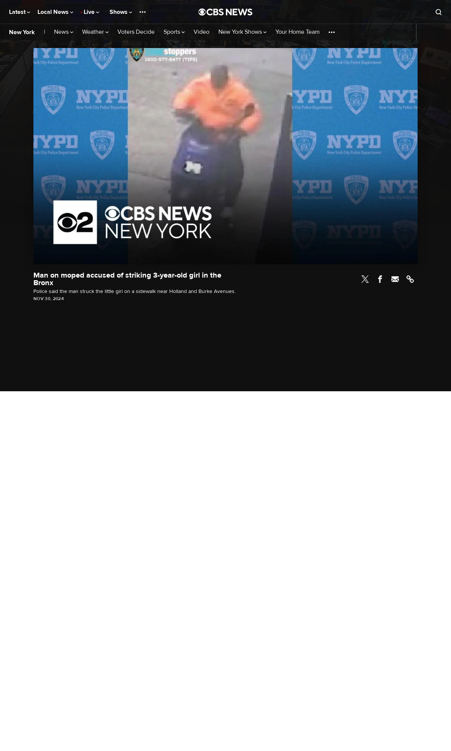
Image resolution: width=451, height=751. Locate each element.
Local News (55, 12)
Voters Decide (136, 32)
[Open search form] (438, 12)
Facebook (380, 279)
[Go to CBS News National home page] (225, 12)
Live (91, 12)
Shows (121, 12)
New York (22, 32)
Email (395, 279)
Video (201, 32)
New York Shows (242, 32)
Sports (174, 32)
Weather (95, 32)
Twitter (365, 279)
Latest (19, 12)
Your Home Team (297, 32)
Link (410, 279)
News (63, 32)
